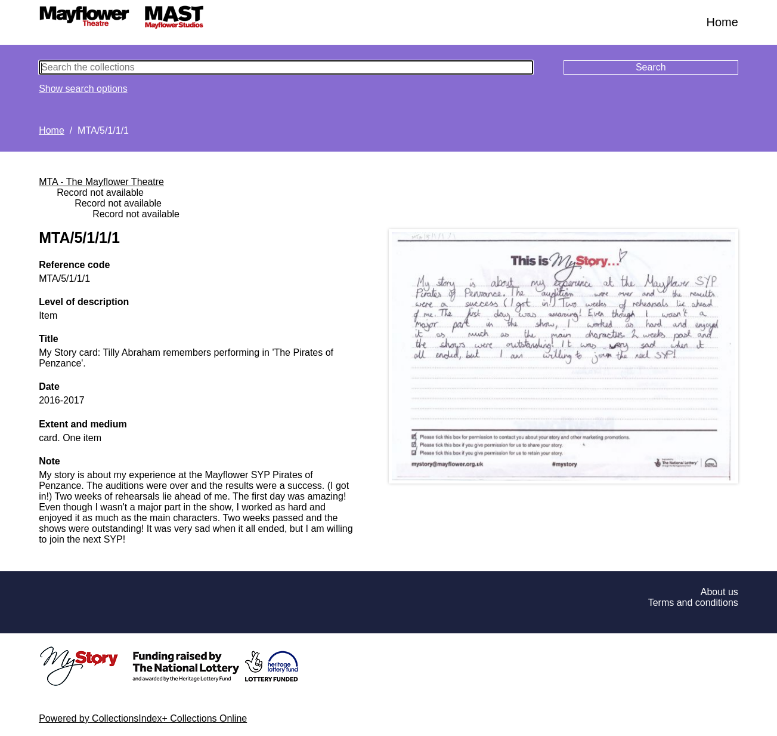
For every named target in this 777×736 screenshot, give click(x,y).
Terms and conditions (693, 603)
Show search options (83, 89)
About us (719, 592)
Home (722, 22)
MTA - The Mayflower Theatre (101, 182)
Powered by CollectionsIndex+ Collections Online (143, 718)
